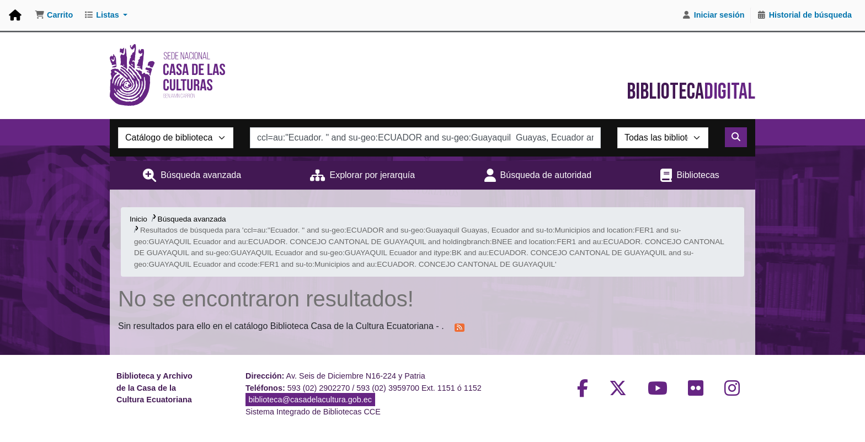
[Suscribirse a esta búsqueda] (459, 326)
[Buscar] (736, 137)
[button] (53, 15)
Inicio (138, 219)
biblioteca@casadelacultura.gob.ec (310, 399)
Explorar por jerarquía (372, 175)
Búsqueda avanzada (201, 175)
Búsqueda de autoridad (545, 175)
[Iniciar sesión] (713, 15)
